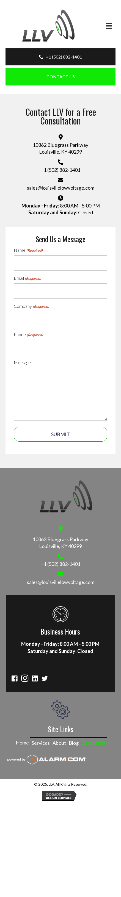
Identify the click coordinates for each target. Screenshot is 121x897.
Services (41, 743)
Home (22, 743)
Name (28, 250)
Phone (28, 334)
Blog (74, 743)
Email (27, 278)
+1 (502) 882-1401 (60, 170)
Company (31, 306)
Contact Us (93, 743)
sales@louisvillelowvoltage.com (60, 188)
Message (22, 362)
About (59, 743)
